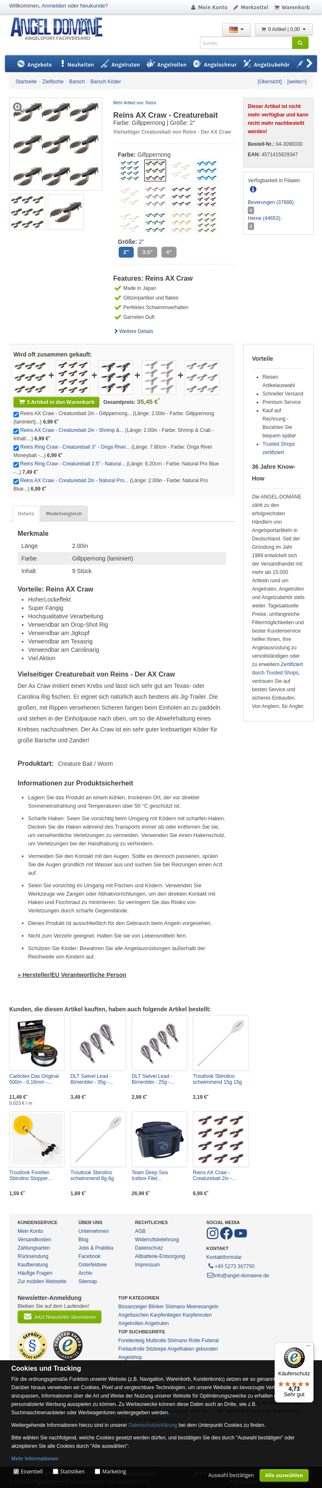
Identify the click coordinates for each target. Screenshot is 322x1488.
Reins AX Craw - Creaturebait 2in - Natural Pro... (74, 480)
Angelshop (130, 1357)
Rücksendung (33, 1256)
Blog (83, 1240)
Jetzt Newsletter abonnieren (59, 1316)
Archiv (85, 1273)
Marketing (114, 1471)
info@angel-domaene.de (237, 1276)
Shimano (175, 1307)
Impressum (147, 1265)
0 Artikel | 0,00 (283, 29)
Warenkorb (291, 7)
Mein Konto (209, 7)
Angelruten (157, 1323)
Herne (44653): (265, 218)
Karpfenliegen (165, 1315)
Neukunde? (94, 6)
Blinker (156, 1307)
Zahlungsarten (34, 1248)
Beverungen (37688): (271, 202)
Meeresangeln (202, 1307)
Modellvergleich (64, 514)
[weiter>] (296, 82)
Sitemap (87, 1281)
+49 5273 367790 (230, 1265)
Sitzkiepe (156, 1349)
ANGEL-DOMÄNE (60, 29)
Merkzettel (250, 7)
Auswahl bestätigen (231, 1475)
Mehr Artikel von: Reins (134, 103)
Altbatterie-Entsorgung (160, 1256)
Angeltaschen (133, 1315)
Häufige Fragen (35, 1273)
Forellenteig (131, 1340)
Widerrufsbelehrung (157, 1240)
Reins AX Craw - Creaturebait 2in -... (214, 1175)
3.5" (147, 252)
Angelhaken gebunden (192, 1349)
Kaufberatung (33, 1265)
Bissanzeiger (132, 1307)
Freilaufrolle (131, 1349)
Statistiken (72, 1471)
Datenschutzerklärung (152, 1425)
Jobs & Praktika (95, 1248)
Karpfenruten (196, 1315)
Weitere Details (133, 331)
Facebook (89, 1256)
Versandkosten (34, 1240)
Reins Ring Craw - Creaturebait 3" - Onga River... (75, 447)
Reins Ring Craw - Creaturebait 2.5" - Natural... (72, 464)
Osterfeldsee (92, 1265)
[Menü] (309, 1348)
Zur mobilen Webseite (42, 1281)
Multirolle (156, 1340)
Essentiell (31, 1471)
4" (169, 252)
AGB (140, 1231)
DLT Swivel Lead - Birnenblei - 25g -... (153, 1079)
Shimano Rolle (183, 1340)
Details (26, 514)
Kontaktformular (224, 1257)
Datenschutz (149, 1248)
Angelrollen (130, 1323)
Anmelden (54, 6)
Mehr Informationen (34, 1459)
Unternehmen (93, 1231)
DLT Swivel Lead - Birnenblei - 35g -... (91, 1079)
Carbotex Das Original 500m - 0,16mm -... (34, 1079)
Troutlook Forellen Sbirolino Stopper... (30, 1175)
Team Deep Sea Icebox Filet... (150, 1175)
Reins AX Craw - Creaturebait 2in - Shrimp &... (72, 430)
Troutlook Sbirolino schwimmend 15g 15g (217, 1079)
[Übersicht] (270, 82)
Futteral (210, 1340)
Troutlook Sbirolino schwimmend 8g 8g (92, 1175)
